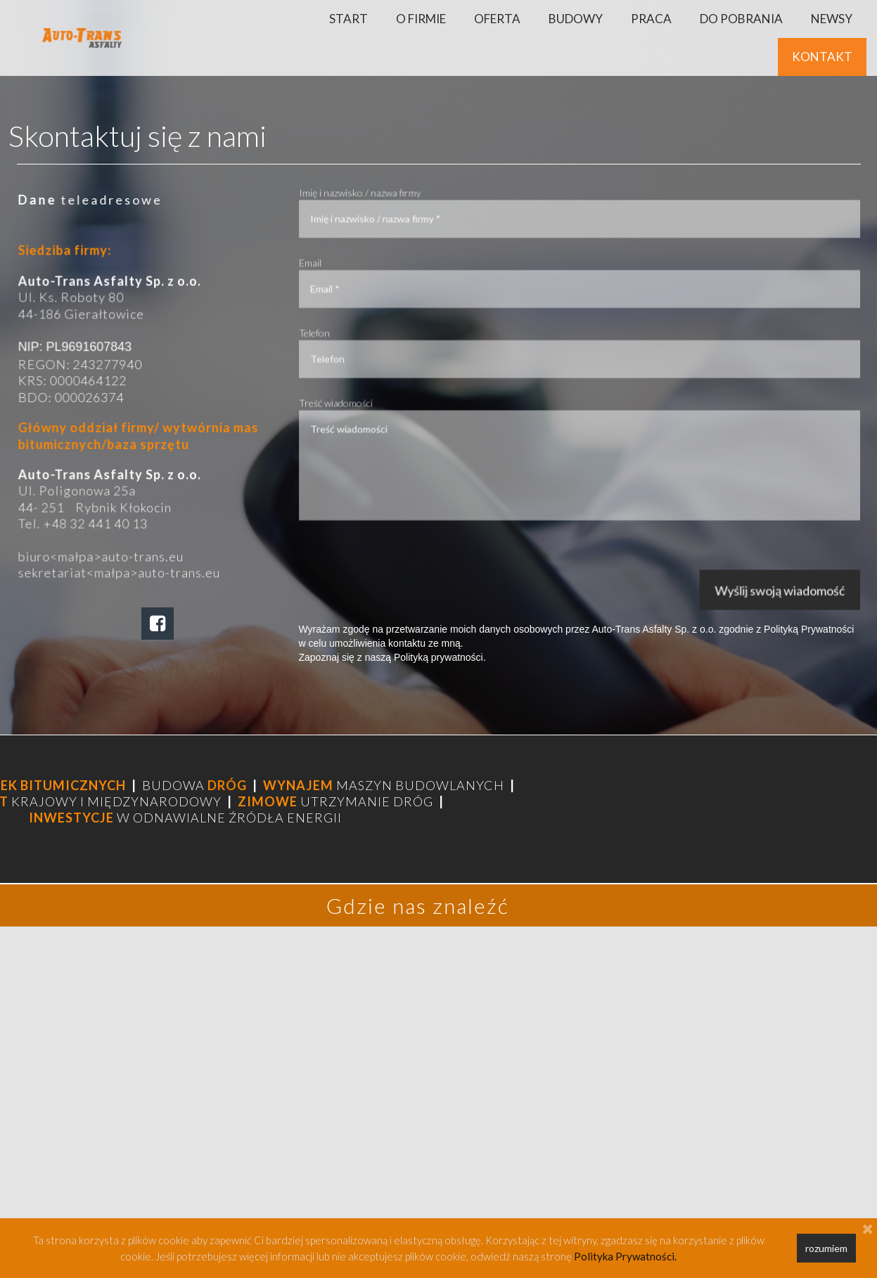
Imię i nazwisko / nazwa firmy (372, 200)
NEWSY (831, 18)
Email (325, 266)
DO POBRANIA (741, 18)
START (348, 18)
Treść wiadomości (350, 398)
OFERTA (497, 18)
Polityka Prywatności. (625, 1256)
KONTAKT (822, 56)
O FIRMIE (421, 18)
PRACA (651, 18)
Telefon (329, 332)
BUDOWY (576, 18)
